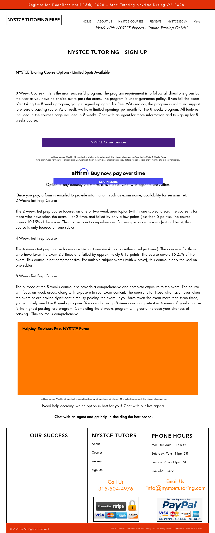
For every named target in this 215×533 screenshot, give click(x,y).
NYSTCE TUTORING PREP (33, 19)
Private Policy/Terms (194, 528)
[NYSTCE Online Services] (108, 142)
